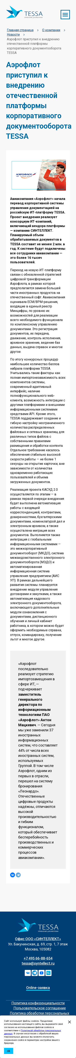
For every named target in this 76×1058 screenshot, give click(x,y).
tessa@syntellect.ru (38, 963)
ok (8, 1051)
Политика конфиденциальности (38, 1003)
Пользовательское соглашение (39, 1008)
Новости (13, 34)
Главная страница (20, 30)
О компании (51, 30)
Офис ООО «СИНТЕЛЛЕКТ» (38, 939)
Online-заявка (38, 987)
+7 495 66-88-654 (38, 958)
